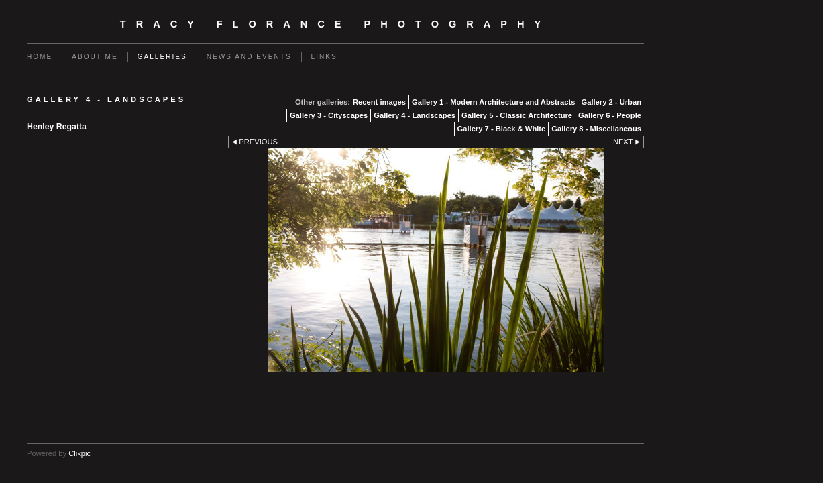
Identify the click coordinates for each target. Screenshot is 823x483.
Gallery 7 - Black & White (501, 129)
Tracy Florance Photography (335, 24)
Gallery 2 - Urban (611, 102)
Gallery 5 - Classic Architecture (516, 115)
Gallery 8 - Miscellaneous (596, 129)
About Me (94, 56)
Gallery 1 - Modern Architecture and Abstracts (493, 102)
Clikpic (79, 453)
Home (39, 56)
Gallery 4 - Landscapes (414, 115)
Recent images (379, 102)
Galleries (162, 56)
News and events (249, 56)
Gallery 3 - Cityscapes (329, 115)
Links (324, 56)
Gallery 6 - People (609, 115)
